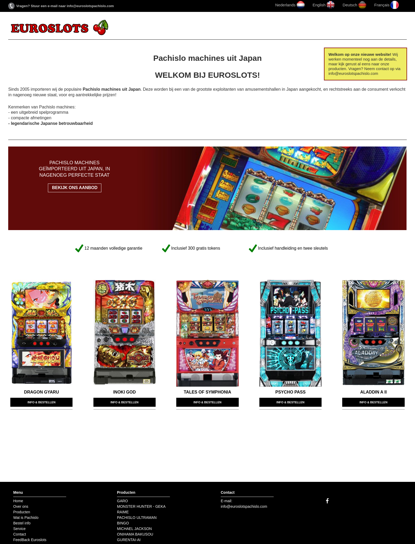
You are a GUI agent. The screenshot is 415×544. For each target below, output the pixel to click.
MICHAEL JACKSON (134, 529)
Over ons (150, 27)
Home (123, 27)
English (319, 5)
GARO (122, 501)
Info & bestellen (42, 402)
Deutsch (350, 5)
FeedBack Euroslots (378, 27)
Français (382, 5)
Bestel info (270, 27)
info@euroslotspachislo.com (244, 506)
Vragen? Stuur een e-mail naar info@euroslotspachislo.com (65, 6)
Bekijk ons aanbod (74, 187)
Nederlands (285, 5)
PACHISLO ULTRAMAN (137, 517)
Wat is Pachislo (226, 27)
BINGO (123, 523)
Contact (331, 27)
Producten (184, 27)
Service (302, 27)
